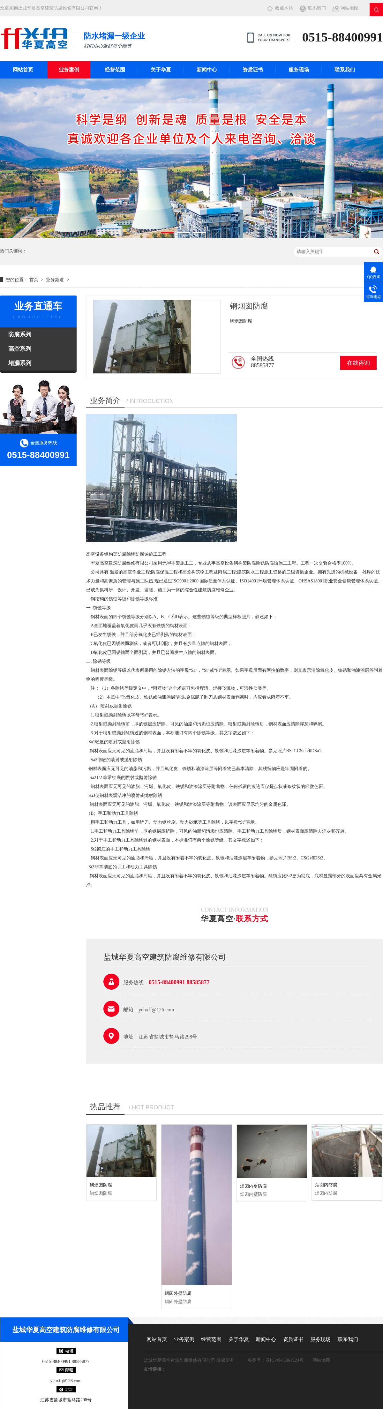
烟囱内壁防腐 (253, 1186)
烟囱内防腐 (326, 1184)
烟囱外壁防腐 (178, 1293)
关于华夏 (161, 69)
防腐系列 (19, 334)
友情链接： (155, 1369)
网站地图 (349, 8)
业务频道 (55, 279)
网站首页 (23, 69)
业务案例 (69, 69)
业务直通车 (38, 311)
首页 (34, 279)
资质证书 (253, 69)
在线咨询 (358, 363)
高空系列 (19, 349)
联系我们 (317, 8)
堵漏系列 (19, 363)
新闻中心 (207, 69)
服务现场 (299, 69)
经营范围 (115, 69)
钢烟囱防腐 (101, 1185)
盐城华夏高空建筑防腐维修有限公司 (66, 1330)
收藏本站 (284, 8)
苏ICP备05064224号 (285, 1360)
